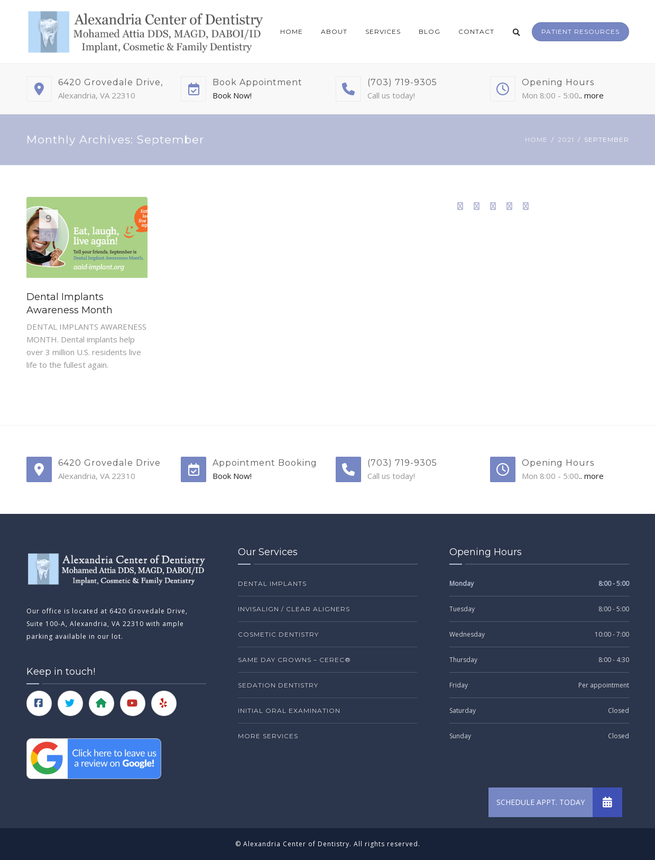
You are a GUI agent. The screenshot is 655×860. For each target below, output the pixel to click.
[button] (607, 802)
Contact (476, 31)
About (334, 31)
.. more (591, 95)
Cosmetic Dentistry (278, 634)
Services (383, 31)
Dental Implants (272, 583)
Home (291, 31)
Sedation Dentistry (278, 685)
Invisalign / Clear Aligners (294, 609)
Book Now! (232, 95)
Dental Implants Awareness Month (69, 303)
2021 (566, 139)
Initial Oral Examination (289, 710)
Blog (429, 31)
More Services (268, 736)
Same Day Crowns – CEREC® (294, 660)
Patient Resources (580, 31)
